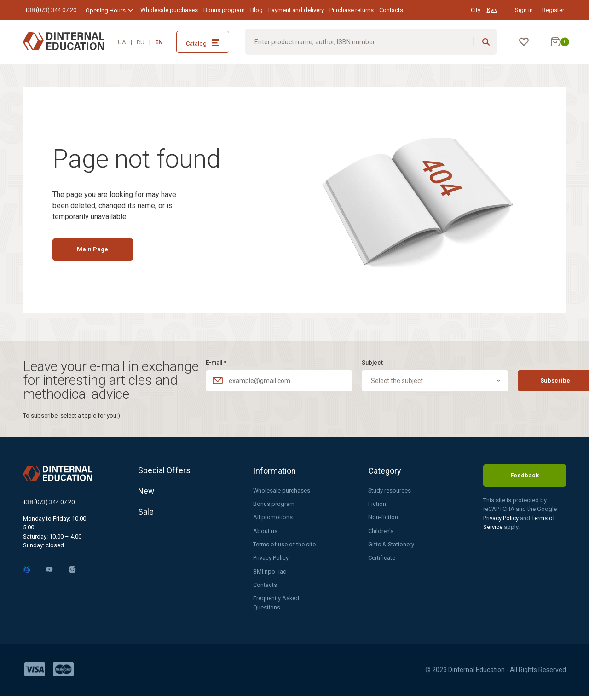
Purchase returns (351, 9)
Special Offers (164, 470)
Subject (357, 362)
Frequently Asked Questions (276, 603)
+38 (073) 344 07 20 (50, 10)
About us (265, 530)
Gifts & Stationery (391, 543)
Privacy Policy (271, 557)
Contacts (391, 9)
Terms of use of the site (284, 543)
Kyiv (492, 10)
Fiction (377, 503)
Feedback (524, 474)
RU (140, 42)
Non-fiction (383, 516)
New (146, 491)
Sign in (524, 10)
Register (553, 10)
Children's (380, 530)
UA (122, 42)
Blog (256, 9)
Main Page (95, 251)
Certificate (381, 557)
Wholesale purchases (169, 9)
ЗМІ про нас (269, 571)
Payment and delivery (296, 9)
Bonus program (224, 9)
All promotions (273, 516)
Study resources (389, 489)
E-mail (216, 362)
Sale (146, 513)
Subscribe (527, 380)
